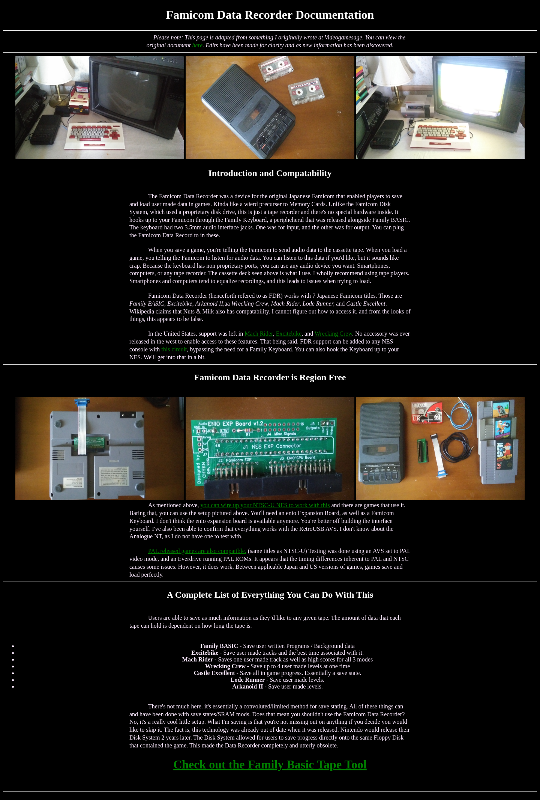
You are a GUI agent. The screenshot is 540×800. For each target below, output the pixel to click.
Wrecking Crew (333, 333)
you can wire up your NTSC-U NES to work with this (265, 505)
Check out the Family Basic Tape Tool (270, 764)
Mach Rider (258, 333)
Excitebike (289, 333)
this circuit (174, 349)
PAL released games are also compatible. (197, 551)
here (197, 45)
